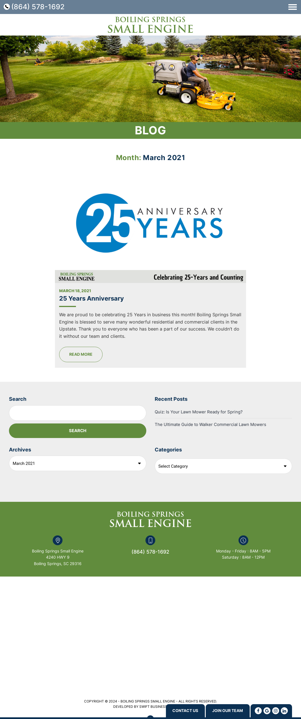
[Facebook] (258, 710)
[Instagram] (275, 710)
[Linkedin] (284, 710)
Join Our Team (224, 710)
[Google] (266, 710)
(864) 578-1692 (37, 7)
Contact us (175, 710)
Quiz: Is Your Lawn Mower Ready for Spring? (199, 387)
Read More (108, 330)
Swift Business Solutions (163, 682)
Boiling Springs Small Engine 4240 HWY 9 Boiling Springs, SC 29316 (58, 533)
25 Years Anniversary (119, 267)
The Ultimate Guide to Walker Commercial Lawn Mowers (210, 400)
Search (17, 375)
